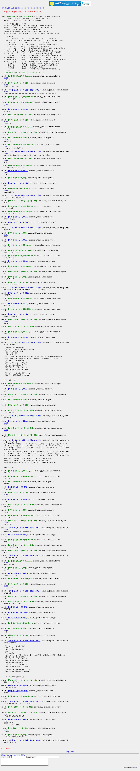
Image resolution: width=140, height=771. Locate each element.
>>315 (6, 92)
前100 (11, 755)
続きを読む (70, 752)
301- (28, 8)
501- (34, 8)
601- (37, 8)
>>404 (6, 714)
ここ (30, 72)
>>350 (6, 321)
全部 (12, 8)
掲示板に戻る (5, 755)
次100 (15, 755)
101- (22, 8)
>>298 (6, 85)
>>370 (6, 430)
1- (19, 8)
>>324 (6, 153)
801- (43, 8)
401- (31, 8)
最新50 (17, 8)
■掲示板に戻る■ (6, 8)
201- (25, 8)
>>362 (6, 423)
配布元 (134, 768)
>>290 (6, 78)
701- (40, 8)
